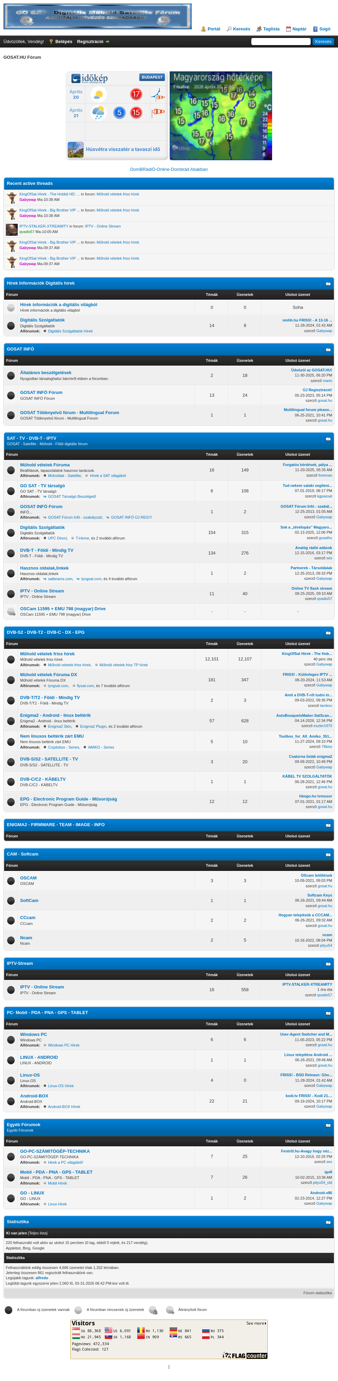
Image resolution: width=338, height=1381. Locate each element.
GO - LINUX (32, 1192)
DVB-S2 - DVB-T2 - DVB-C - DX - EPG (46, 632)
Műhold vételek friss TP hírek (124, 665)
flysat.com (85, 686)
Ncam (26, 937)
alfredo (42, 1278)
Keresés (242, 28)
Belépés (63, 41)
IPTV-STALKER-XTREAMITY (43, 226)
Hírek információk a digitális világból (58, 304)
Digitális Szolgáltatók (42, 320)
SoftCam (29, 900)
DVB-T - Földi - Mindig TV (46, 550)
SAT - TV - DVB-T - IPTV (31, 438)
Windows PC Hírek (64, 1045)
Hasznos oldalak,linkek (44, 568)
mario (327, 381)
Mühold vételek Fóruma (45, 464)
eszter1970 (323, 726)
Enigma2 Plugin (93, 726)
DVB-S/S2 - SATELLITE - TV (49, 759)
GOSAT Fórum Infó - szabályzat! (75, 517)
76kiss (327, 746)
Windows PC (33, 1034)
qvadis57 (324, 599)
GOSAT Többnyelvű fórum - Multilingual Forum (69, 412)
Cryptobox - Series (63, 747)
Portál (214, 28)
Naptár (300, 28)
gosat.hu (325, 400)
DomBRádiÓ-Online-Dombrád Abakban (169, 169)
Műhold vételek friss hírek (118, 194)
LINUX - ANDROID (39, 1057)
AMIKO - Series (101, 747)
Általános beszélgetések (45, 372)
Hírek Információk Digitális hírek (41, 283)
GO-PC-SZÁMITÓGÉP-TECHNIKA (55, 1151)
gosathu (325, 538)
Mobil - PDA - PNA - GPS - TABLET (56, 1172)
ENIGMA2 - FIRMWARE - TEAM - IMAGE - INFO (56, 824)
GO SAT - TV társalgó (42, 485)
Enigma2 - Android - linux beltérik (55, 715)
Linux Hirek (57, 1204)
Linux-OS (30, 1075)
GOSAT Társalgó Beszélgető (72, 496)
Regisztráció (90, 41)
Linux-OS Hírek (61, 1086)
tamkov (326, 705)
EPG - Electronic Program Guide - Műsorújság (68, 799)
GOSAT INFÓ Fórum (41, 392)
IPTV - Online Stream (103, 226)
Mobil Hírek (57, 1183)
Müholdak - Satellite (64, 476)
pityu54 (326, 945)
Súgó (325, 28)
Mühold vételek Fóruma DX (48, 674)
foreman (325, 475)
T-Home (82, 538)
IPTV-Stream (20, 963)
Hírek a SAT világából (108, 476)
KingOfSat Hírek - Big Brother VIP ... (49, 210)
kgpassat (324, 496)
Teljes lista (37, 1233)
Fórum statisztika (318, 1293)
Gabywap (324, 331)
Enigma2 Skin (59, 726)
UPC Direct (57, 538)
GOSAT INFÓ (20, 349)
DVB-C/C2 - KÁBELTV (43, 779)
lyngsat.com (91, 579)
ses (329, 558)
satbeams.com (60, 579)
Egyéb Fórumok (23, 1124)
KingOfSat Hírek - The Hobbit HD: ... (49, 194)
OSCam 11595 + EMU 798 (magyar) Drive (62, 608)
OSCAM (28, 877)
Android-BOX (34, 1095)
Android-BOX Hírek (64, 1107)
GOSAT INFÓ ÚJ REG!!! (131, 517)
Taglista (271, 28)
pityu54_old (322, 1182)
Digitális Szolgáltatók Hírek (70, 331)
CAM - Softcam (22, 854)
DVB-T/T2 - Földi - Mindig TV (50, 697)
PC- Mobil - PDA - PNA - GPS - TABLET (47, 1012)
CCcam (28, 917)
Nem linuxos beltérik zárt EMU (52, 736)
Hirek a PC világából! (65, 1162)
